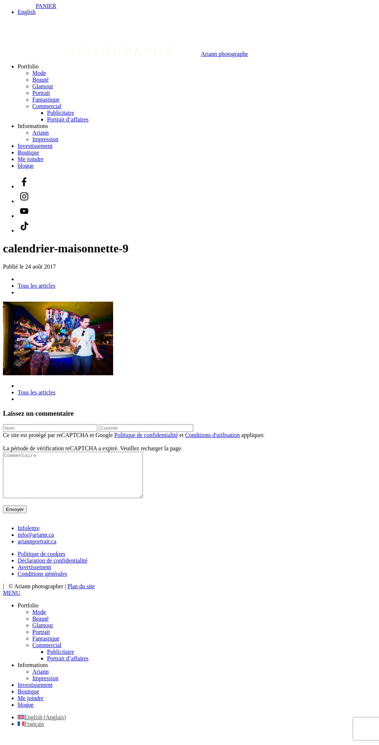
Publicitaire (60, 113)
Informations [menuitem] (33, 674)
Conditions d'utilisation (212, 435)
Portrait (41, 93)
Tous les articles (36, 286)
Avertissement (34, 576)
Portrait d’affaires (68, 119)
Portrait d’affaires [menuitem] (68, 667)
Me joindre (31, 159)
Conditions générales (42, 582)
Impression (45, 139)
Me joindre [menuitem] (31, 707)
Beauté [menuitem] (40, 627)
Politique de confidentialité (146, 435)
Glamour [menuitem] (42, 634)
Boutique (28, 152)
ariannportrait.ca (37, 550)
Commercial (46, 106)
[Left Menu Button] (11, 602)
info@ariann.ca (36, 543)
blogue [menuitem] (26, 713)
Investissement (35, 146)
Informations (33, 126)
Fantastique (45, 99)
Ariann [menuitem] (40, 680)
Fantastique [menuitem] (45, 647)
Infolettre (29, 537)
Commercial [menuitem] (46, 654)
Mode (39, 73)
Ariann (40, 133)
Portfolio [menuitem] (28, 614)
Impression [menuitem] (45, 687)
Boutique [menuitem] (28, 700)
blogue (26, 166)
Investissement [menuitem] (35, 694)
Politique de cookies (41, 563)
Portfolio (28, 66)
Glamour (42, 86)
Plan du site (81, 595)
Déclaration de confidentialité (52, 569)
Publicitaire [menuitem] (60, 660)
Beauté (40, 80)
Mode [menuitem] (39, 621)
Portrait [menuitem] (41, 641)
